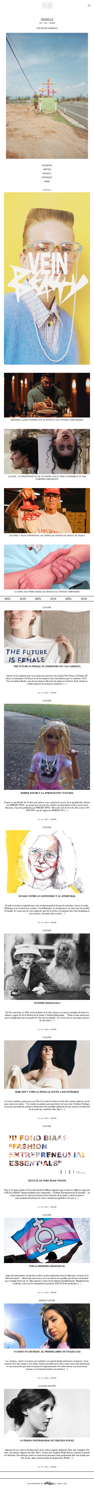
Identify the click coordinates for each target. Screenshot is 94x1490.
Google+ (5, 1488)
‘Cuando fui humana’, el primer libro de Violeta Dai (47, 1352)
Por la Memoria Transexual (47, 1266)
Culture (47, 608)
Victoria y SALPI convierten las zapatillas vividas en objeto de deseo (47, 536)
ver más (53, 693)
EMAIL (47, 182)
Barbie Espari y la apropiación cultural (47, 793)
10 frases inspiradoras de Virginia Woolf (47, 1441)
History (51, 1386)
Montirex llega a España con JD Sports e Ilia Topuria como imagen (47, 420)
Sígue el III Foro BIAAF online (47, 1181)
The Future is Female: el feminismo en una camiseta (47, 667)
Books (42, 1301)
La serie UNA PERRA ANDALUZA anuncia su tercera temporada (47, 592)
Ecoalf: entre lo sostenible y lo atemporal (47, 896)
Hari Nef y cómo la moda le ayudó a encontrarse (47, 1092)
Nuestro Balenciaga (47, 1003)
